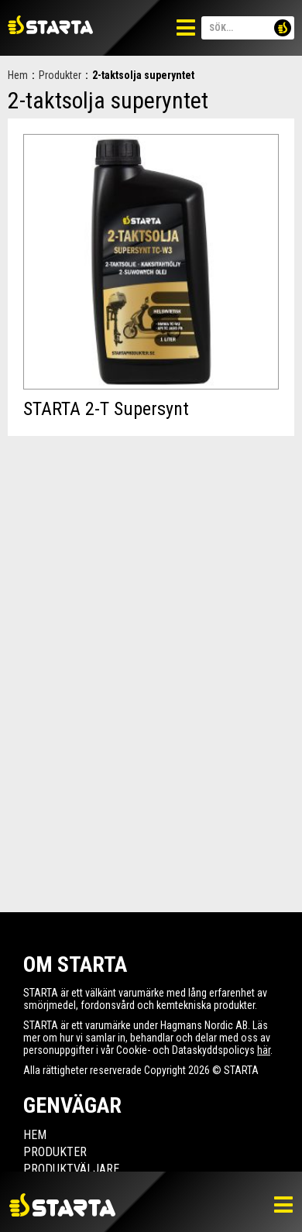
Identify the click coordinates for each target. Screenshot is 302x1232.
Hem (18, 75)
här (263, 1050)
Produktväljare (71, 1169)
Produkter (60, 75)
